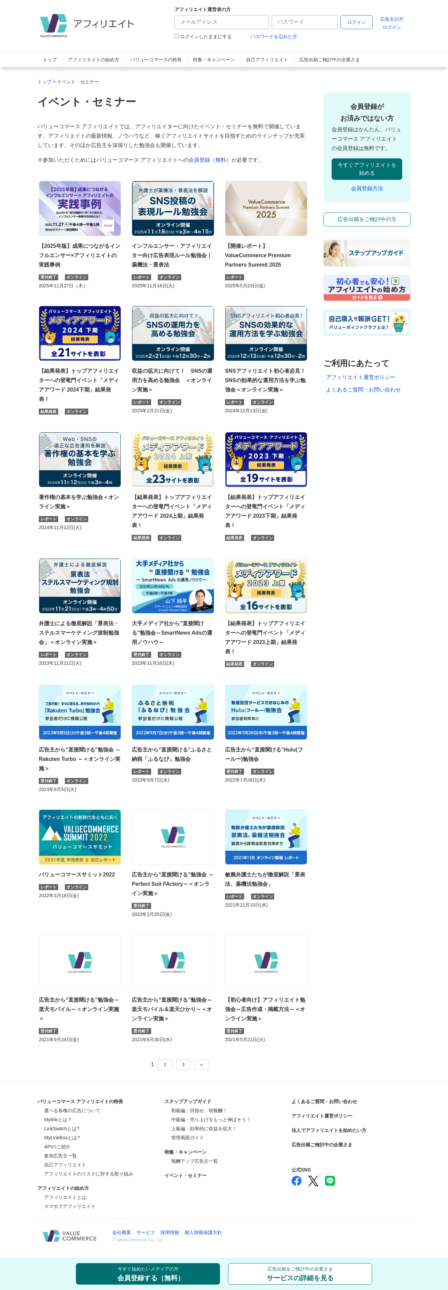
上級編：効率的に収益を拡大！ (204, 1128)
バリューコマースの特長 (156, 59)
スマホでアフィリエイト (70, 1206)
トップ (50, 59)
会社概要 (121, 1232)
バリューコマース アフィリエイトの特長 (80, 1101)
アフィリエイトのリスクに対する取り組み (88, 1173)
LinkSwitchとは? (61, 1128)
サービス (145, 1232)
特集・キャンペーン (214, 59)
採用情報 (169, 1232)
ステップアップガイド (187, 1101)
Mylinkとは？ (58, 1119)
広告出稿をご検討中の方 (367, 219)
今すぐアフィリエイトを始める (367, 169)
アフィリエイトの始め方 (93, 59)
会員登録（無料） (210, 160)
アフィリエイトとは (65, 1197)
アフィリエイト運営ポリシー (361, 377)
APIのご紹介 (57, 1146)
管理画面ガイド (187, 1137)
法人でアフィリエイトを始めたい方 (329, 1130)
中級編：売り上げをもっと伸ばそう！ (211, 1119)
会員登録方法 (367, 188)
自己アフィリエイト (267, 59)
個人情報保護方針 (203, 1232)
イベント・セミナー (185, 1175)
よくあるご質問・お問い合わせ (363, 389)
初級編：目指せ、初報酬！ (199, 1110)
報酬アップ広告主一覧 (194, 1161)
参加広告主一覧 (60, 1155)
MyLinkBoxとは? (62, 1137)
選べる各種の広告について (72, 1110)
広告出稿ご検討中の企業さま (329, 59)
